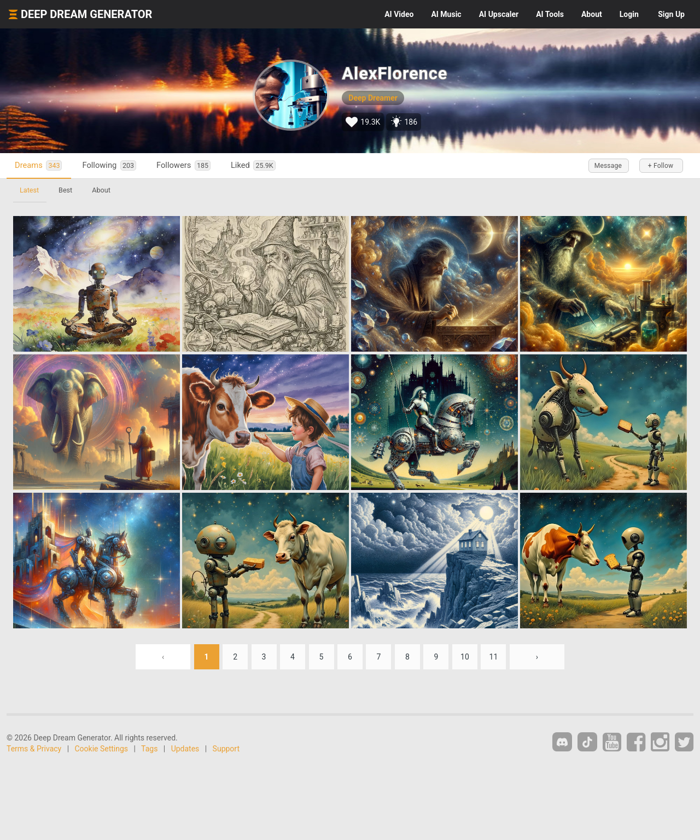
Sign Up (671, 14)
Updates (185, 748)
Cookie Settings (102, 748)
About (591, 14)
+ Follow (660, 166)
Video (398, 14)
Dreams (38, 165)
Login (629, 14)
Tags (149, 748)
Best (65, 190)
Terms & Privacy (34, 748)
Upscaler (498, 14)
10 (464, 656)
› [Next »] (537, 656)
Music (446, 14)
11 (493, 656)
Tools (550, 14)
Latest (29, 190)
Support (226, 748)
